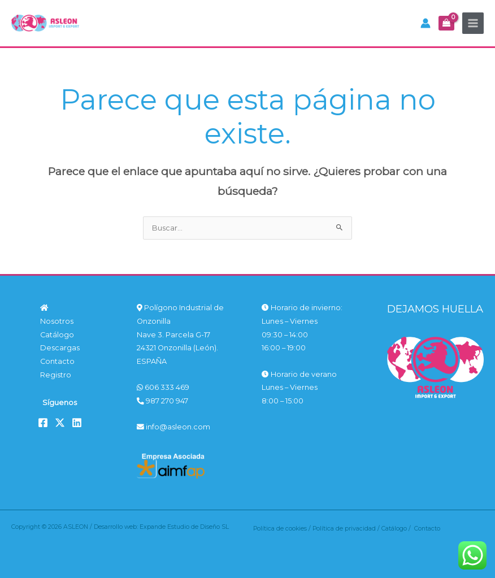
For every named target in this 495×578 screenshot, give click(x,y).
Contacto (57, 361)
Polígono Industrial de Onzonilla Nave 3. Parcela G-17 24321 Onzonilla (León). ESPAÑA (180, 334)
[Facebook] (43, 423)
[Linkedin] (77, 423)
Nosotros (56, 321)
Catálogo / (397, 528)
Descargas (60, 348)
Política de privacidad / (346, 528)
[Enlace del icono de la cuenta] (425, 23)
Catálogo (57, 335)
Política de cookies (280, 528)
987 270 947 (162, 401)
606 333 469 (163, 387)
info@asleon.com (173, 427)
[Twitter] (60, 423)
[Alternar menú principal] (473, 23)
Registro (55, 375)
